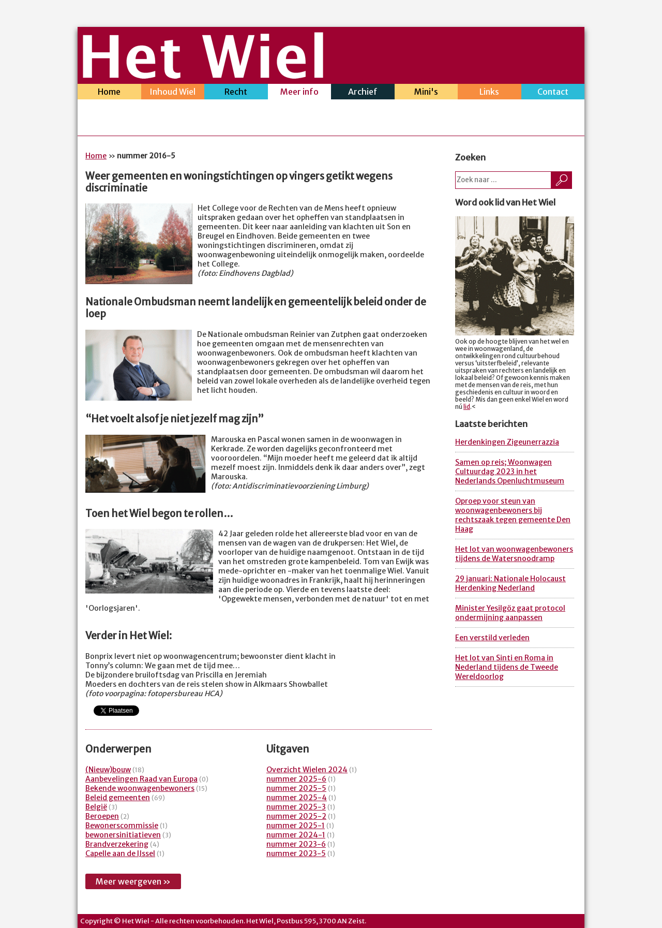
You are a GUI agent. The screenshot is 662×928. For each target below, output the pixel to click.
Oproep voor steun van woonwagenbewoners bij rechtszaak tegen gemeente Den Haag (512, 515)
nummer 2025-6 (296, 779)
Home (109, 92)
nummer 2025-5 (296, 788)
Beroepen (102, 816)
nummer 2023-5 (296, 853)
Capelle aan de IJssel (120, 853)
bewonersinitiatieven (123, 834)
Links (489, 92)
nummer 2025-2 (296, 816)
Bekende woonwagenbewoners (139, 788)
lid (466, 406)
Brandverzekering (116, 844)
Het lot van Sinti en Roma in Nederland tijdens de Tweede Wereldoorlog (506, 667)
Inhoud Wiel (173, 92)
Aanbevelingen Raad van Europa (141, 779)
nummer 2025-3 (296, 807)
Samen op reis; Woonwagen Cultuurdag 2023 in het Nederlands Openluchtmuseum (509, 471)
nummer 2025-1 (295, 825)
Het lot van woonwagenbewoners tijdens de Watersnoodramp (514, 553)
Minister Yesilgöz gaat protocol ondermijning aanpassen (510, 612)
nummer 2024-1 (295, 834)
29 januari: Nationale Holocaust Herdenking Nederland (510, 583)
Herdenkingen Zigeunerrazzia (507, 442)
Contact (553, 92)
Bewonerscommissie (121, 825)
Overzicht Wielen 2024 (307, 769)
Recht (236, 92)
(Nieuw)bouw (108, 769)
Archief (363, 92)
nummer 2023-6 (296, 844)
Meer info (300, 92)
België (96, 807)
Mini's (426, 92)
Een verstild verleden (492, 637)
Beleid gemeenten (117, 797)
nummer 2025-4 (296, 797)
